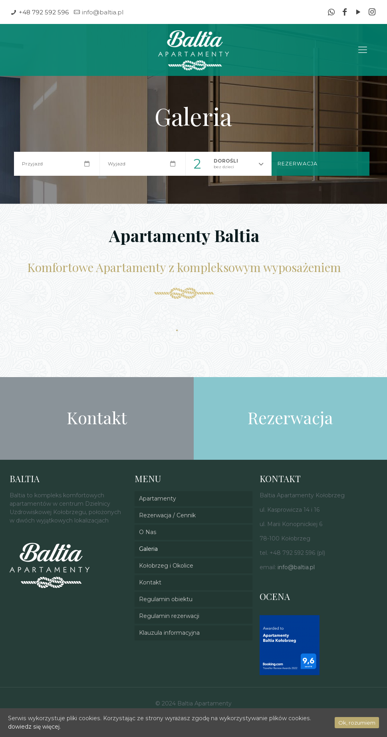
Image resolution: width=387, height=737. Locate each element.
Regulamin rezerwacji (169, 616)
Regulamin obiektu (166, 599)
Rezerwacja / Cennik (167, 515)
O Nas (147, 532)
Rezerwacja (298, 164)
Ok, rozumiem (356, 722)
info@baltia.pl (102, 12)
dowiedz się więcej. (34, 726)
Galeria (148, 548)
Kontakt (150, 582)
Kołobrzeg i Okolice (166, 565)
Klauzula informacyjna (169, 632)
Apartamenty (157, 498)
